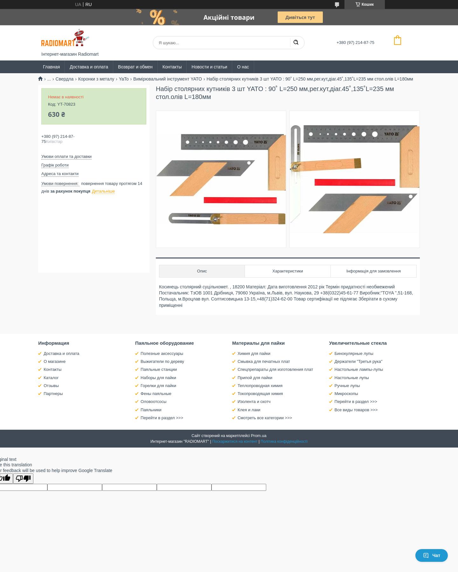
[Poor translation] (23, 478)
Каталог (51, 377)
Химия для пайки (254, 353)
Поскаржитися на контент (234, 441)
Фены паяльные (156, 393)
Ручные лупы (347, 385)
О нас (243, 66)
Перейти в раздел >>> (162, 417)
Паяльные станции (159, 369)
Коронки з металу (96, 78)
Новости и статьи (209, 66)
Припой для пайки (255, 377)
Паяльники (151, 409)
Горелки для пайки (158, 385)
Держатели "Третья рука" (359, 361)
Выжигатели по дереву (162, 361)
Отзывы (51, 385)
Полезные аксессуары (162, 353)
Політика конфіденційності (284, 441)
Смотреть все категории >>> (265, 417)
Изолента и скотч (254, 401)
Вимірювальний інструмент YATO (167, 78)
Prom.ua (259, 435)
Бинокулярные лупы (354, 353)
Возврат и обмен (135, 66)
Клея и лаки (249, 409)
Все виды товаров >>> (356, 409)
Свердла (65, 78)
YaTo (124, 78)
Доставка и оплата (89, 66)
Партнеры (53, 393)
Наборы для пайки (158, 377)
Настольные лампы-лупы (359, 369)
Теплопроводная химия (260, 385)
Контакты (172, 66)
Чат (431, 555)
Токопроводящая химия (260, 393)
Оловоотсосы (153, 401)
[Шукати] (296, 42)
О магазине (55, 361)
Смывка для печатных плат (264, 361)
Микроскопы (346, 393)
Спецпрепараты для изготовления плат (275, 369)
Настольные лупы (352, 377)
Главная (51, 66)
